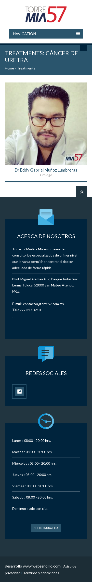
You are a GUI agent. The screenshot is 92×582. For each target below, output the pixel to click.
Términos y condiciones (41, 573)
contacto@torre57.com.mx (43, 304)
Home (9, 68)
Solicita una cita (46, 527)
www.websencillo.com (42, 566)
